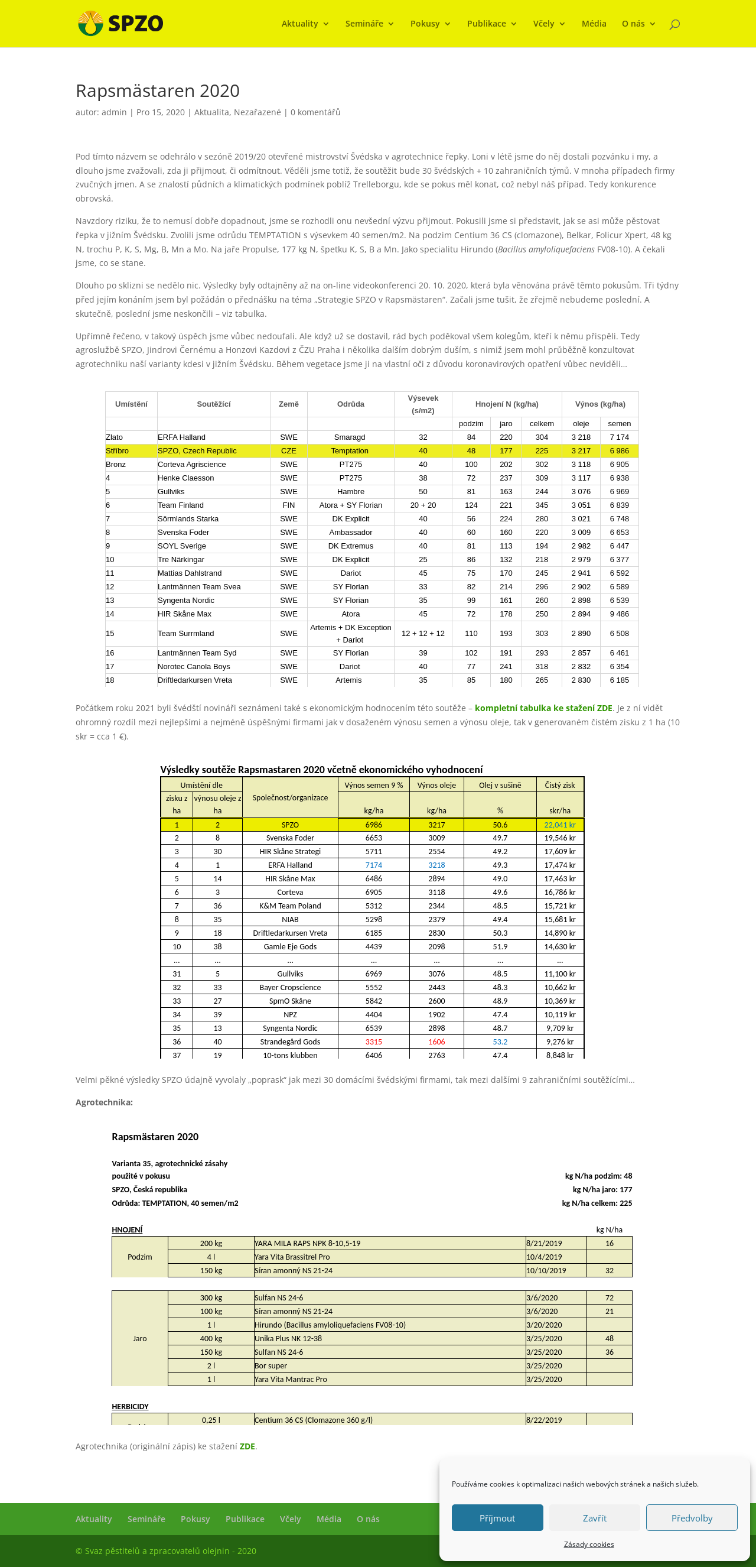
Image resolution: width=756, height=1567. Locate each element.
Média (594, 24)
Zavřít (595, 1518)
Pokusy (425, 24)
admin (114, 112)
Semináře (364, 24)
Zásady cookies (589, 1544)
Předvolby (692, 1518)
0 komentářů (316, 112)
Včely (544, 24)
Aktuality (300, 24)
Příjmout (497, 1518)
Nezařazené (257, 112)
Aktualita (211, 112)
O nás (633, 24)
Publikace (486, 24)
